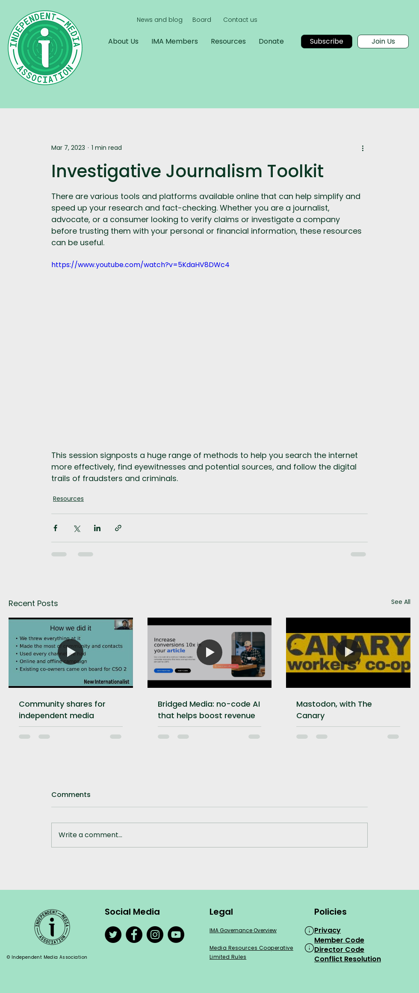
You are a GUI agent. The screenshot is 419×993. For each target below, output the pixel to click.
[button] (309, 930)
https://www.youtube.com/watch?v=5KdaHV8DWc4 (140, 265)
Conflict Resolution (347, 959)
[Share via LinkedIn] (97, 528)
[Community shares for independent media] (71, 652)
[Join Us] (383, 41)
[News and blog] (160, 20)
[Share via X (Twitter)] (76, 528)
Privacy (327, 930)
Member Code (339, 940)
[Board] (201, 20)
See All (400, 602)
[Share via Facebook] (55, 528)
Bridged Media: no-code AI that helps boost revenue (209, 710)
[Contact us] (240, 20)
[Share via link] (118, 528)
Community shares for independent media (62, 710)
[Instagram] (155, 934)
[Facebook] (134, 934)
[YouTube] (176, 934)
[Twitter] (113, 934)
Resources (68, 498)
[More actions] (362, 148)
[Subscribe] (326, 41)
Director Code (339, 949)
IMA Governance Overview (243, 930)
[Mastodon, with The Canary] (348, 652)
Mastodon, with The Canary (334, 710)
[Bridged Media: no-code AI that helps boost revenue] (210, 653)
